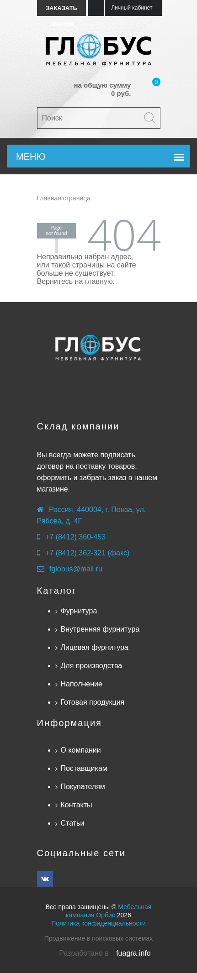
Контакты (76, 805)
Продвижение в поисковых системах (98, 938)
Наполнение (81, 684)
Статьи (73, 823)
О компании (81, 750)
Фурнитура (79, 611)
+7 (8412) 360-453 (75, 537)
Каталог (57, 591)
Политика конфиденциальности (98, 923)
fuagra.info (133, 953)
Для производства (91, 666)
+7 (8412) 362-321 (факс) (87, 553)
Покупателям (83, 786)
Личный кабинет (131, 8)
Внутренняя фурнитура (100, 629)
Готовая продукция (93, 702)
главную (99, 281)
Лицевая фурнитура (94, 647)
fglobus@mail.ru (75, 569)
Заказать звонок (61, 10)
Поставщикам (84, 768)
